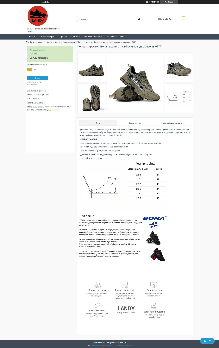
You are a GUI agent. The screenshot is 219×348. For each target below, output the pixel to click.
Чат (207, 340)
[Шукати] (138, 19)
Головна (31, 37)
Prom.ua (122, 343)
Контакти (75, 37)
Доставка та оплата (93, 37)
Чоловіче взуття (53, 42)
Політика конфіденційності (123, 345)
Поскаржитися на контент (101, 345)
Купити (38, 78)
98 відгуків (154, 2)
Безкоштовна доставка (36, 91)
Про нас (63, 37)
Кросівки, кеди (68, 42)
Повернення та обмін (115, 37)
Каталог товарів (47, 37)
